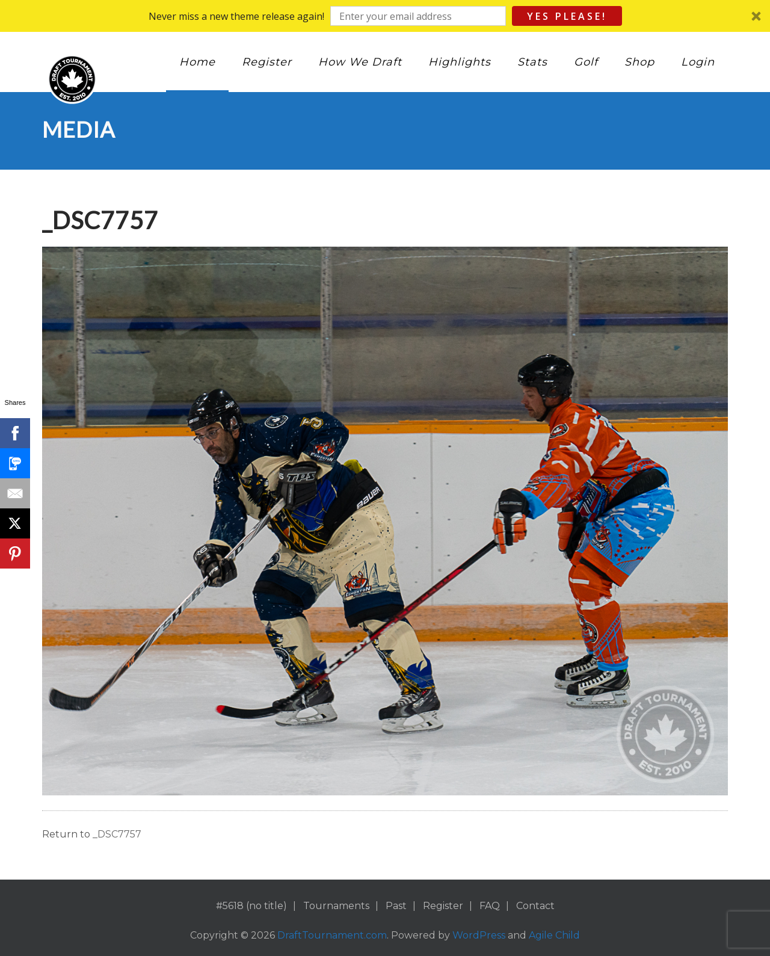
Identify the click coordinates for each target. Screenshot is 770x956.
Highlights (459, 62)
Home (197, 62)
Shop (639, 62)
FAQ (489, 905)
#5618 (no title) (251, 905)
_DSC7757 (117, 834)
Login (698, 62)
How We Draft (360, 62)
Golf (586, 62)
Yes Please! (567, 16)
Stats (532, 62)
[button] (385, 16)
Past (396, 905)
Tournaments (336, 905)
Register (267, 62)
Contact (535, 905)
